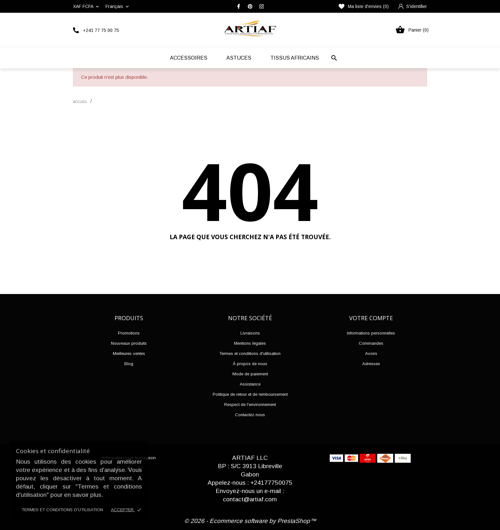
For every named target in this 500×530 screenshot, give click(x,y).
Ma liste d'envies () (364, 6)
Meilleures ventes (129, 353)
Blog (128, 363)
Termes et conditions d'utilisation (62, 509)
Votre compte (371, 318)
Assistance (250, 384)
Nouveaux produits (129, 343)
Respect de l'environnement (250, 404)
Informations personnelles (371, 333)
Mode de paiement (250, 374)
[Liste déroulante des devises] (86, 6)
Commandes (371, 343)
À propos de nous (250, 363)
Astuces (238, 58)
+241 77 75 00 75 (101, 30)
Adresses (371, 363)
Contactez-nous (250, 414)
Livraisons (250, 333)
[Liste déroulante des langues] (118, 6)
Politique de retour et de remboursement (250, 394)
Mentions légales (250, 343)
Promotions (129, 333)
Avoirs (371, 353)
